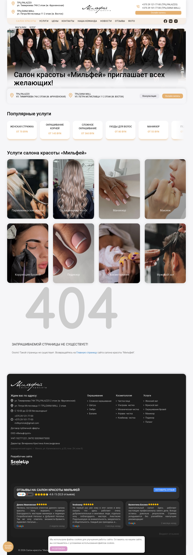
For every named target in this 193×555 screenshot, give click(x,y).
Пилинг (148, 422)
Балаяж (93, 413)
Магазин (20, 27)
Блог (33, 27)
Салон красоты (26, 21)
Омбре (92, 409)
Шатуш (92, 405)
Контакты (68, 21)
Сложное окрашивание (100, 401)
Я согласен (58, 549)
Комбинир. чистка (126, 418)
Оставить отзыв (164, 490)
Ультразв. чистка (126, 405)
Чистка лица (124, 401)
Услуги (43, 21)
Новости (106, 21)
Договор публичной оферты (25, 428)
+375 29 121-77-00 (151, 4)
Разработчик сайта (21, 456)
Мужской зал (151, 405)
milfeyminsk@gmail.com (27, 423)
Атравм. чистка (125, 413)
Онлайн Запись (8, 547)
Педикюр (149, 418)
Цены (55, 21)
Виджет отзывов (169, 534)
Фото (131, 21)
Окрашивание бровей (155, 409)
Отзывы (120, 21)
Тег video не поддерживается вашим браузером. (96, 58)
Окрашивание (95, 395)
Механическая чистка (128, 409)
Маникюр (150, 413)
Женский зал (151, 401)
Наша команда (87, 21)
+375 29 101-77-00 (151, 8)
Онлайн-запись (158, 13)
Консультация (149, 96)
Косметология (124, 395)
